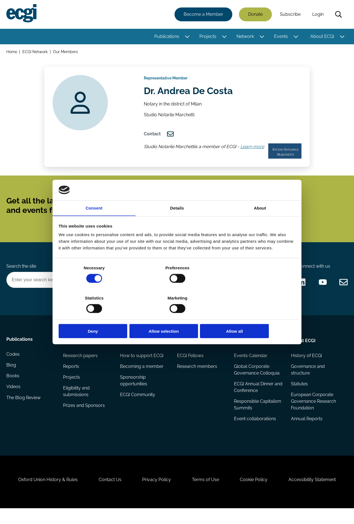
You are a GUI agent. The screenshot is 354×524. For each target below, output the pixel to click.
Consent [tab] (94, 223)
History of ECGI (306, 365)
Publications (166, 36)
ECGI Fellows (190, 365)
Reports (71, 376)
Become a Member (203, 14)
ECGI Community (137, 405)
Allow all (256, 316)
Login (317, 14)
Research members (197, 376)
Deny (97, 316)
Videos (14, 398)
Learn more (253, 151)
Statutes (299, 394)
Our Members (66, 52)
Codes (13, 365)
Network (245, 36)
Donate (255, 14)
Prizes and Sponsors (84, 416)
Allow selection (177, 316)
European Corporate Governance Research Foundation (313, 412)
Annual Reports (306, 429)
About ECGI (322, 36)
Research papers (80, 365)
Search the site (22, 275)
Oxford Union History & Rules (45, 494)
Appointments (192, 350)
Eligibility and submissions (76, 402)
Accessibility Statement (315, 494)
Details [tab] (177, 223)
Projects (207, 36)
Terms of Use (206, 494)
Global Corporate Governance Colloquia (256, 380)
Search (338, 15)
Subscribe (290, 14)
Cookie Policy (255, 494)
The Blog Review (24, 409)
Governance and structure (307, 380)
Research (73, 350)
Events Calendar (250, 365)
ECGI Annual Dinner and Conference (253, 398)
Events (281, 36)
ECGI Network (35, 52)
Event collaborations (255, 429)
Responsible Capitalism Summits (257, 415)
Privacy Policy (156, 494)
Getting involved (138, 350)
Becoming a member (142, 376)
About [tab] (260, 223)
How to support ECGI (142, 365)
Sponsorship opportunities (133, 391)
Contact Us (108, 494)
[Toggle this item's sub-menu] (186, 36)
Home (12, 52)
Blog (11, 376)
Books (13, 387)
